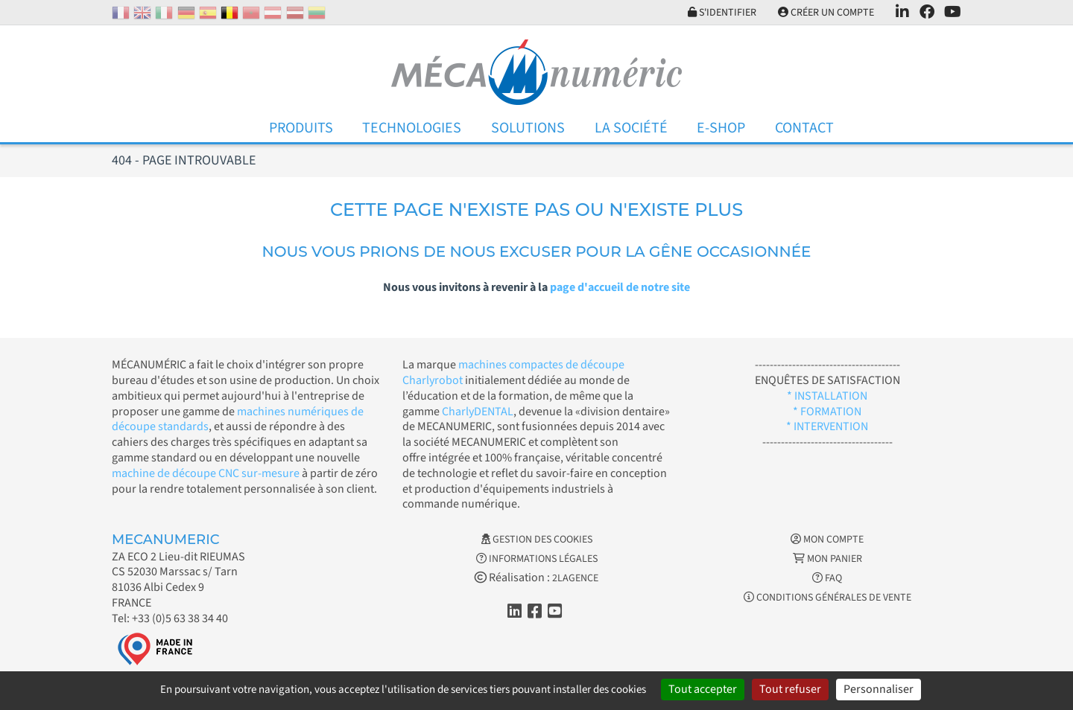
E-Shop (721, 128)
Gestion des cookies (536, 539)
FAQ (827, 578)
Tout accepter (702, 689)
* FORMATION (827, 411)
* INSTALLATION (827, 396)
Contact (804, 128)
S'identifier (722, 12)
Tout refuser (790, 689)
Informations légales (537, 558)
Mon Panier (827, 558)
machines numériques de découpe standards (238, 419)
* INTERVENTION (827, 426)
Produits (301, 128)
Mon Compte (827, 539)
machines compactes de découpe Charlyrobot (513, 372)
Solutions (528, 128)
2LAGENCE (575, 578)
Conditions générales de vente (827, 597)
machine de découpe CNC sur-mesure (206, 473)
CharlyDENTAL (477, 411)
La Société (631, 128)
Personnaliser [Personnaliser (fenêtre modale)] (878, 689)
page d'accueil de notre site (620, 287)
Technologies (411, 128)
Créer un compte (826, 12)
